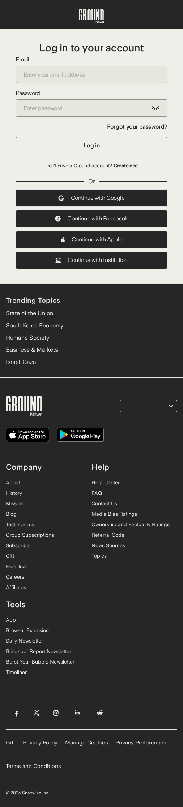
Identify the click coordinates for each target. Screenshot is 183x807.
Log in (92, 145)
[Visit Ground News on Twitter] (36, 713)
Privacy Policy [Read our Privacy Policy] (40, 742)
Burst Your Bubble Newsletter (40, 662)
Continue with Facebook (91, 218)
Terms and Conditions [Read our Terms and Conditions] (33, 766)
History (14, 493)
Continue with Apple (91, 239)
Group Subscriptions (30, 535)
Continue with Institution (91, 260)
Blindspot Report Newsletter (38, 651)
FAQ (97, 493)
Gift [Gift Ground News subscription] (10, 742)
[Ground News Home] (91, 16)
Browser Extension (27, 630)
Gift (10, 556)
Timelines (16, 672)
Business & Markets (32, 349)
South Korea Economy (34, 325)
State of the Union (29, 313)
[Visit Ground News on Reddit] (100, 712)
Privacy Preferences (140, 742)
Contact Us (104, 503)
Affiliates (16, 587)
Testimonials (20, 524)
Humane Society (27, 337)
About (13, 482)
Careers (15, 577)
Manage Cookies (86, 742)
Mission (15, 503)
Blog (11, 514)
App (11, 620)
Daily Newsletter (24, 641)
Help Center (106, 482)
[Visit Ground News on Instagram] (55, 713)
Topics (99, 556)
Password (91, 103)
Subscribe (18, 545)
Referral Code (108, 535)
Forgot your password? (137, 126)
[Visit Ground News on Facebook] (16, 713)
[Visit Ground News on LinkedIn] (77, 712)
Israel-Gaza (21, 362)
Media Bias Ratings (114, 514)
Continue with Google (91, 197)
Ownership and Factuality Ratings (131, 524)
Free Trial (16, 566)
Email (91, 69)
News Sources (108, 545)
